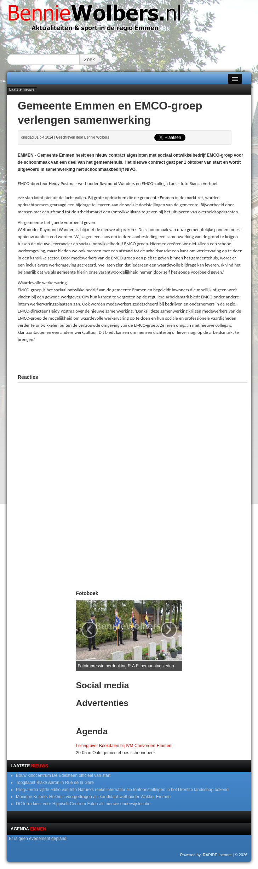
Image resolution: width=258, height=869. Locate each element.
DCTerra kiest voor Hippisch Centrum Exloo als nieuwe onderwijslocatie (83, 803)
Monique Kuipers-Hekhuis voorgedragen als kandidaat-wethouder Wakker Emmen (93, 796)
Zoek (89, 59)
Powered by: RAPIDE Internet (206, 855)
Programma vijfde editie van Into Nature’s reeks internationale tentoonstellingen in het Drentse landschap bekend (122, 789)
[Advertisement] (133, 357)
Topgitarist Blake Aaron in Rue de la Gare (55, 782)
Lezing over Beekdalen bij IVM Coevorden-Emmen (123, 745)
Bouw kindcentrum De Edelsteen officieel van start (63, 775)
